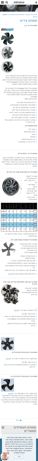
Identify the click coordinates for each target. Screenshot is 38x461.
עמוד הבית (34, 14)
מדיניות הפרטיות (22, 444)
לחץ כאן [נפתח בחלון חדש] (34, 164)
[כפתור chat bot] (5, 456)
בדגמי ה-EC (16, 92)
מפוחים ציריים (28, 21)
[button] (6, 2)
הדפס (17, 420)
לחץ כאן (11, 274)
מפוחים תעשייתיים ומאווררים (16, 14)
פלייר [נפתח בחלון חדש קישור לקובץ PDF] (25, 25)
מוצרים (27, 14)
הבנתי (19, 456)
